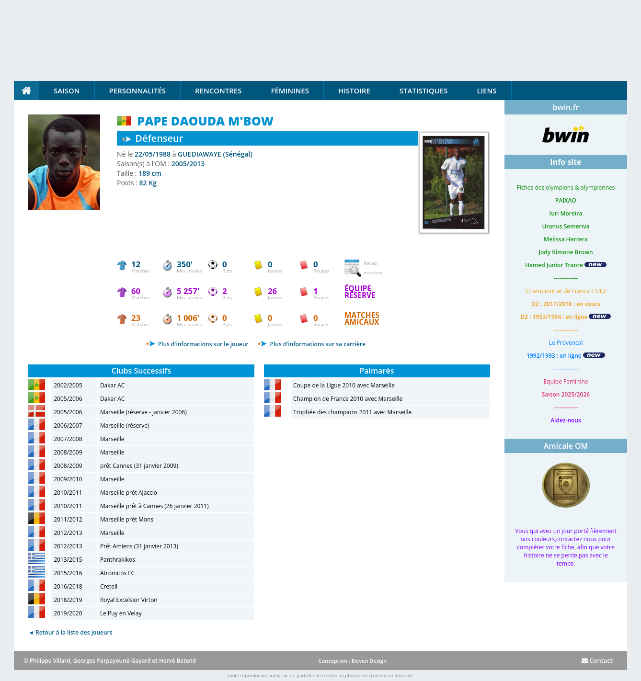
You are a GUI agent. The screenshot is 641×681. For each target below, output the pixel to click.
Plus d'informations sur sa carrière (311, 344)
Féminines (290, 90)
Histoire (354, 90)
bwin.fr (566, 107)
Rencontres (218, 90)
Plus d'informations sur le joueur (197, 344)
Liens (486, 90)
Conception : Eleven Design (352, 660)
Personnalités (137, 90)
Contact (597, 660)
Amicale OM (566, 446)
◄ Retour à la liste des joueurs (70, 632)
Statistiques (424, 90)
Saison (67, 90)
